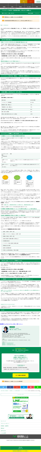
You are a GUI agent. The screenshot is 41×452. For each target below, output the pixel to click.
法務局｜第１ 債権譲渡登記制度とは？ (11, 204)
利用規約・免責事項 (4, 425)
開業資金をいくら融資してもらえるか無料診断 (13, 17)
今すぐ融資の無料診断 (20, 375)
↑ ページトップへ (20, 394)
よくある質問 (3, 433)
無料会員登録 (24, 1)
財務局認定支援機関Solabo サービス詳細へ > (20, 450)
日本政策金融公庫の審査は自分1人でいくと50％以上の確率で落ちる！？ (18, 20)
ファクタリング (6, 25)
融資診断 (20, 448)
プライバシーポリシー (5, 423)
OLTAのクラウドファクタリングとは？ (8, 304)
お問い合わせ (3, 430)
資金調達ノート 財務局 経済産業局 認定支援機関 (10, 1)
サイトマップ (3, 421)
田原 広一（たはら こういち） (15, 329)
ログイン (30, 1)
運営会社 (2, 428)
